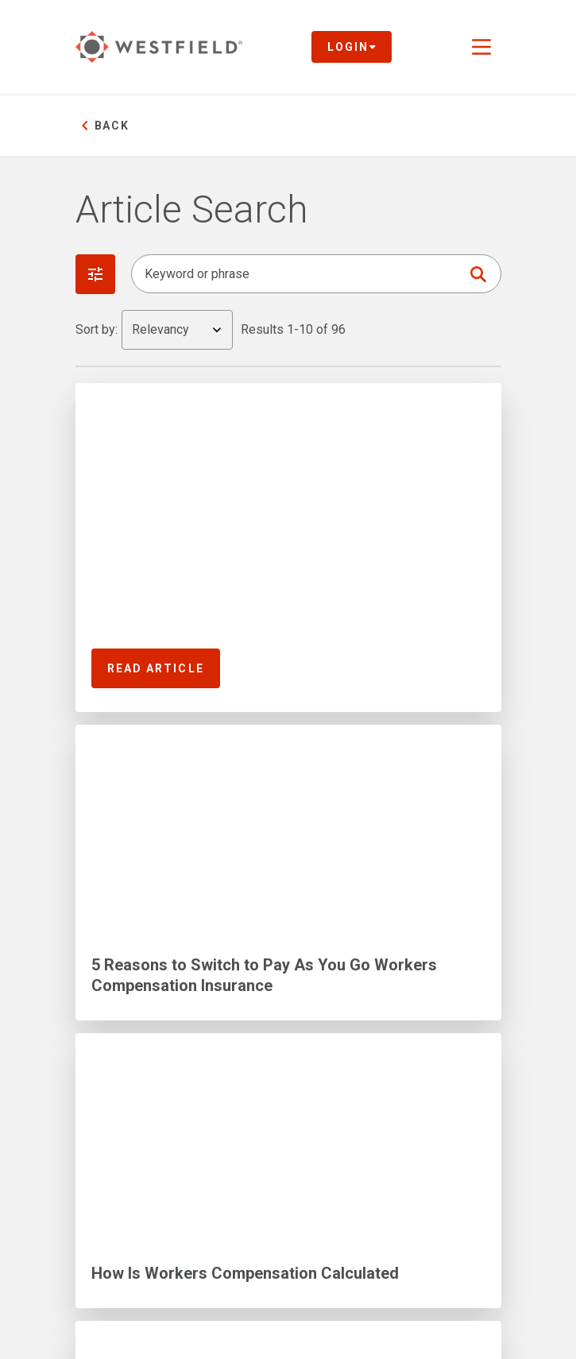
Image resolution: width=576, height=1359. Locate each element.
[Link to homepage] (158, 47)
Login (352, 47)
